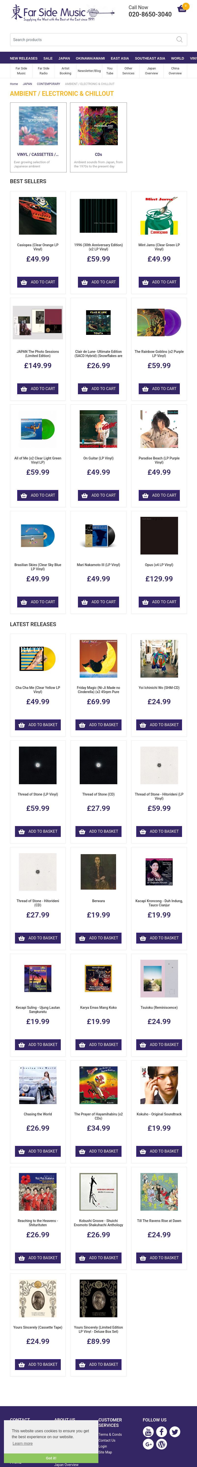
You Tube (109, 70)
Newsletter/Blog (89, 71)
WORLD (177, 58)
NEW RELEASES (24, 58)
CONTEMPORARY (48, 84)
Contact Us (107, 1440)
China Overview (175, 70)
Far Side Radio (43, 70)
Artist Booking (65, 70)
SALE (48, 58)
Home (14, 84)
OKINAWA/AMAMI (90, 58)
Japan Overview (151, 70)
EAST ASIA (120, 58)
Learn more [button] (23, 1443)
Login (103, 1446)
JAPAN (64, 58)
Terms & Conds (110, 1434)
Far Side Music (21, 70)
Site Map (105, 1452)
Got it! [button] (51, 1458)
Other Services (128, 70)
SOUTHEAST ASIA (150, 58)
